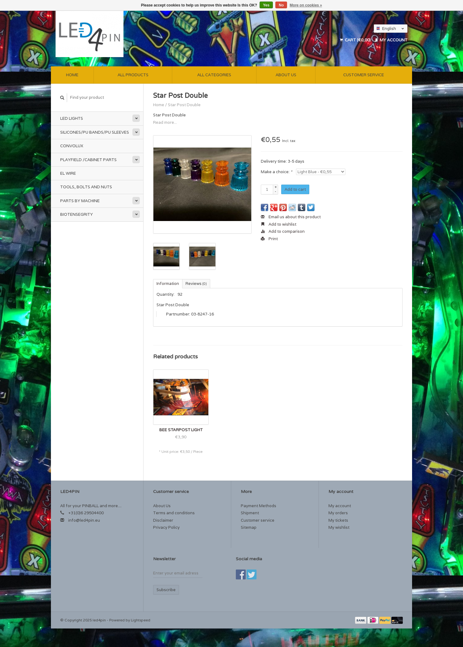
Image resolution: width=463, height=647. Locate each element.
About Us (286, 74)
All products (133, 74)
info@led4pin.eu (84, 520)
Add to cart (295, 189)
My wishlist (338, 527)
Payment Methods (258, 505)
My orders (338, 513)
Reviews (196, 283)
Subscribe (166, 589)
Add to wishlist (278, 224)
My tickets (338, 520)
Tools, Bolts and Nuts (86, 187)
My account (391, 40)
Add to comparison (283, 231)
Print (269, 238)
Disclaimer (163, 520)
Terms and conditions (174, 513)
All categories (214, 74)
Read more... (165, 122)
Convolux (71, 145)
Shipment (250, 513)
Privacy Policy (166, 527)
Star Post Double (184, 104)
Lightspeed (140, 620)
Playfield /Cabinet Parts (88, 159)
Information (167, 283)
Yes (266, 5)
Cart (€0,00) (356, 40)
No (281, 5)
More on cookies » (306, 5)
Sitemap (249, 527)
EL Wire (68, 173)
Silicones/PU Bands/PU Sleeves (94, 132)
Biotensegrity (76, 214)
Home (72, 74)
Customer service (363, 74)
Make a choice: (276, 171)
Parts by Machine (80, 200)
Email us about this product (291, 216)
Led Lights (71, 118)
